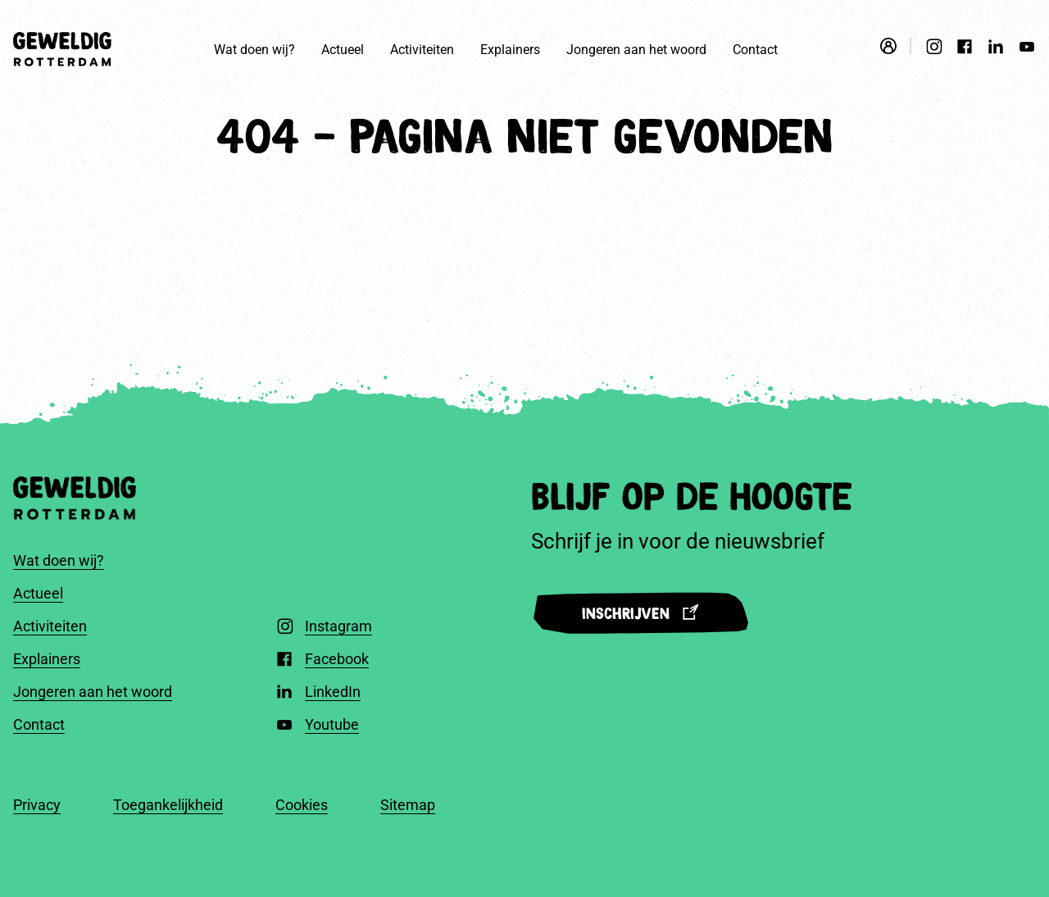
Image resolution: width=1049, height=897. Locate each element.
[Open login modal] (895, 46)
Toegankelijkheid (168, 804)
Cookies (301, 804)
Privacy (37, 804)
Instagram (338, 626)
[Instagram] (933, 49)
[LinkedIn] (996, 48)
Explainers (510, 49)
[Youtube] (1027, 49)
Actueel (342, 49)
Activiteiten (422, 49)
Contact (755, 49)
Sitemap (407, 804)
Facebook (337, 658)
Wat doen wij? (254, 49)
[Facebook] (965, 49)
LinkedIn (333, 691)
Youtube (332, 724)
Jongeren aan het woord (636, 49)
